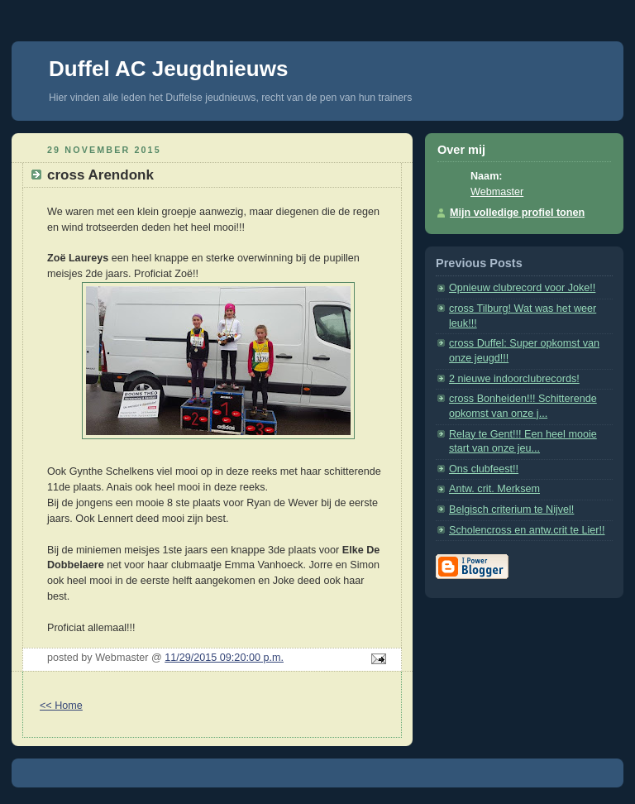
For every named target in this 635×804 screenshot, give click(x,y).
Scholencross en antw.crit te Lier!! (527, 530)
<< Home (61, 705)
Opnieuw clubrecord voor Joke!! (522, 288)
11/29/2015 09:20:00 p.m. (224, 657)
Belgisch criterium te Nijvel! (511, 509)
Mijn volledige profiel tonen (517, 212)
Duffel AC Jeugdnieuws (168, 68)
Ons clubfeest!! (483, 469)
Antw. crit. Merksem (494, 489)
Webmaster (496, 192)
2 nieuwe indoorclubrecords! (514, 379)
